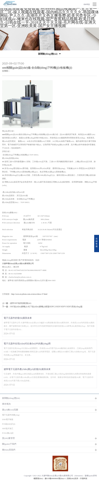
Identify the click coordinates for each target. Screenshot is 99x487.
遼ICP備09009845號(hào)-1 (55, 478)
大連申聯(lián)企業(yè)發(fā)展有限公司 (18, 263)
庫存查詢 (6, 404)
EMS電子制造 (7, 419)
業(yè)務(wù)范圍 (10, 409)
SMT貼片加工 (7, 428)
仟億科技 (83, 478)
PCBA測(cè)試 (7, 433)
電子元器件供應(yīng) (10, 415)
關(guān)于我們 (9, 444)
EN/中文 (87, 4)
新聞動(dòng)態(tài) (11, 398)
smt (3, 134)
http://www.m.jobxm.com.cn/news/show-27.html (29, 294)
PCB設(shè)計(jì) (8, 424)
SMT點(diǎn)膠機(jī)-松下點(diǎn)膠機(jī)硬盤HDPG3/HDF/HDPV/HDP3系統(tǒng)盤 (46, 307)
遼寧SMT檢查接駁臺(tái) (20, 303)
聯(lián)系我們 (8, 450)
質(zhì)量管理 (8, 438)
